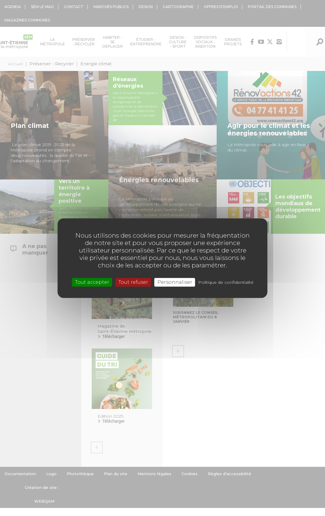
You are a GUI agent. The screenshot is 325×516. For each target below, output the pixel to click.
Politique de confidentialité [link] (226, 282)
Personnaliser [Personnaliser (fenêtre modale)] (174, 282)
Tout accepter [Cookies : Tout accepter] (92, 282)
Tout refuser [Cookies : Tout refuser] (133, 282)
